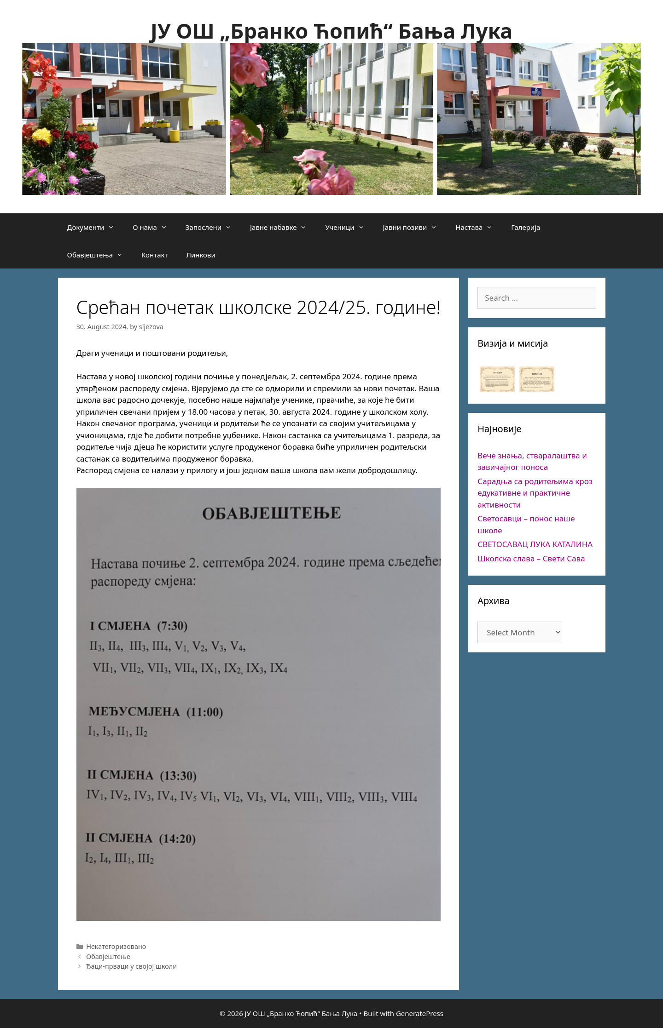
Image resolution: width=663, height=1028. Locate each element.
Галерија (525, 227)
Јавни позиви (415, 227)
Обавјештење (108, 956)
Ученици (349, 227)
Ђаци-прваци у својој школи (131, 966)
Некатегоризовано (116, 946)
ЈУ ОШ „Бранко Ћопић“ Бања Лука (331, 31)
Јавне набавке (283, 227)
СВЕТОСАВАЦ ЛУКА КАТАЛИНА (535, 544)
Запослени (213, 227)
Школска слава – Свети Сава (531, 558)
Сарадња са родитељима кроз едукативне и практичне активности (535, 493)
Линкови (200, 254)
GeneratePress (419, 1013)
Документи (95, 227)
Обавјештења (100, 254)
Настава (478, 227)
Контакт (154, 254)
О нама (154, 227)
